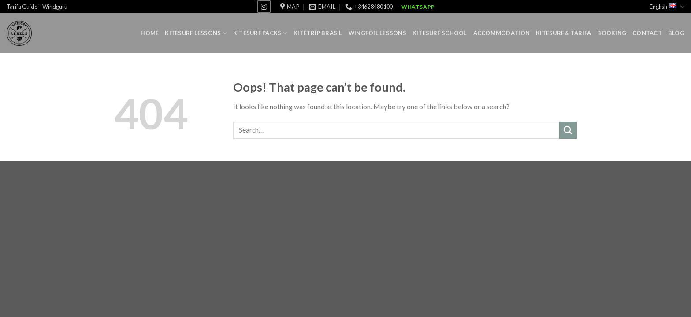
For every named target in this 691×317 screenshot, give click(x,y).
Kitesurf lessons (196, 33)
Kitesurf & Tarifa (563, 33)
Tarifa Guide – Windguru (37, 6)
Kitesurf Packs (260, 33)
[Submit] (568, 130)
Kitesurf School (439, 33)
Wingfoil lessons (377, 33)
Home (150, 33)
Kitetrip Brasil (317, 33)
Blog (676, 33)
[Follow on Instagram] (264, 6)
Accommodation (501, 33)
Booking (611, 33)
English (667, 7)
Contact (647, 33)
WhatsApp (418, 7)
